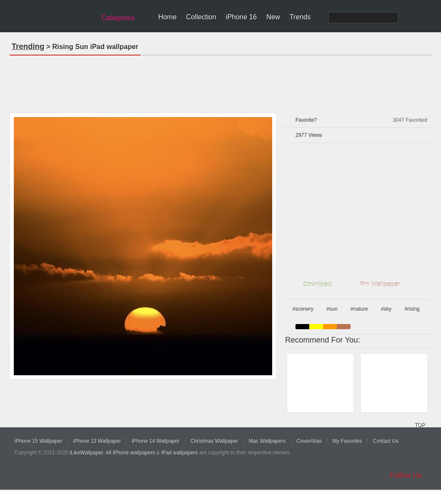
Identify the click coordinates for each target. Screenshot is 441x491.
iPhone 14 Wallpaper (156, 441)
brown (344, 326)
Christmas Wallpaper (214, 441)
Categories (117, 18)
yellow (316, 326)
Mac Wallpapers (267, 441)
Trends (300, 17)
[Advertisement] (220, 81)
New (273, 17)
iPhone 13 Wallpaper (97, 441)
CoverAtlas (309, 441)
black (302, 326)
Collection (201, 17)
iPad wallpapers (179, 453)
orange (330, 326)
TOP (419, 425)
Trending (28, 46)
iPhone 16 (241, 17)
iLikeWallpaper (86, 453)
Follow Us (406, 475)
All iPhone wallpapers (130, 453)
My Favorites (347, 441)
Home (167, 17)
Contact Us (385, 441)
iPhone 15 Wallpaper (38, 441)
